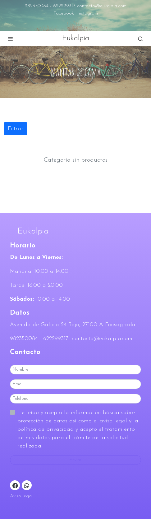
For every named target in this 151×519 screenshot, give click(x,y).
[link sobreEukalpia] (75, 232)
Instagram (87, 13)
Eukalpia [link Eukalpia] (75, 38)
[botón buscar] (140, 38)
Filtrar (15, 129)
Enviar (75, 460)
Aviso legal (21, 496)
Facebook (63, 13)
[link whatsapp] (27, 485)
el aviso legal (111, 421)
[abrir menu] (10, 38)
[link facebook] (15, 485)
